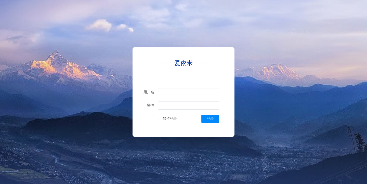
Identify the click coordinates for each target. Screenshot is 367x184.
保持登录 (170, 119)
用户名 (148, 92)
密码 (150, 105)
